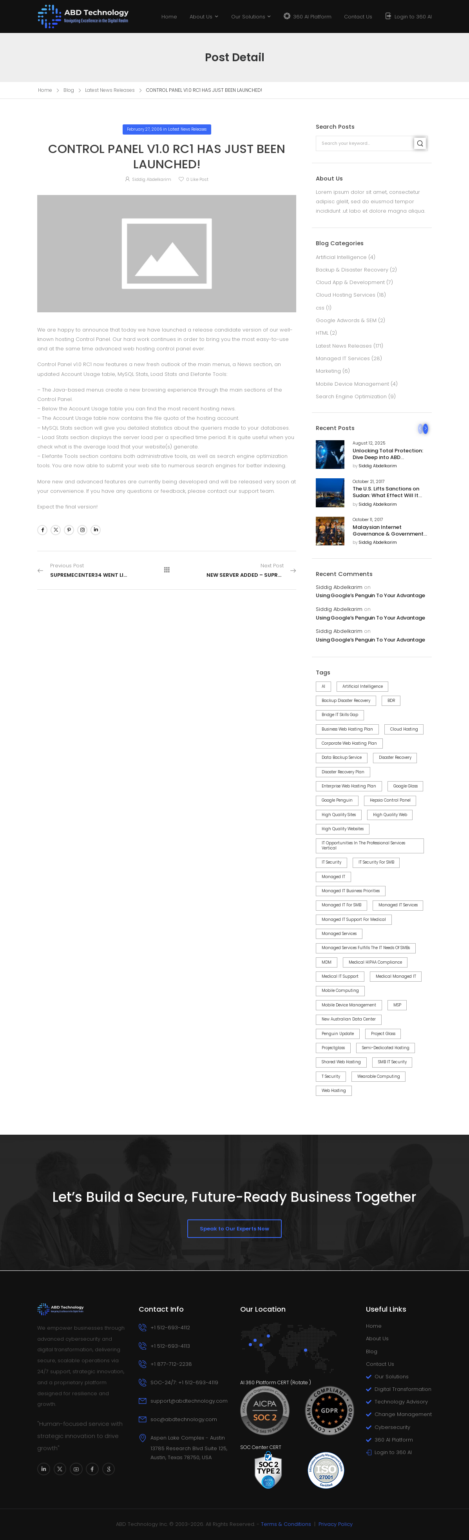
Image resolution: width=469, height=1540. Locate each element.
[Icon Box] (183, 1448)
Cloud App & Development (350, 282)
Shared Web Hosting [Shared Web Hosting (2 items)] (341, 1061)
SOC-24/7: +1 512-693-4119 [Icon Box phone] (184, 1382)
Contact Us (358, 16)
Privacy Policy (336, 1524)
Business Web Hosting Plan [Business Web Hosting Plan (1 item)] (347, 729)
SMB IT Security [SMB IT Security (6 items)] (392, 1061)
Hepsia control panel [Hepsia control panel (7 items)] (390, 800)
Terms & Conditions (286, 1524)
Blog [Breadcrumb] (68, 90)
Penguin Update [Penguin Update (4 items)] (338, 1033)
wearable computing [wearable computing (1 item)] (378, 1076)
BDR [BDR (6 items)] (391, 700)
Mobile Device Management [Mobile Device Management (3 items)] (349, 1005)
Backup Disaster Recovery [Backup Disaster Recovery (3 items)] (346, 700)
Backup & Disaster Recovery (352, 269)
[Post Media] (330, 454)
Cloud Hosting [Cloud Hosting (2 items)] (404, 729)
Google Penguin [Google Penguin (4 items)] (337, 800)
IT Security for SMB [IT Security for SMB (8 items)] (376, 862)
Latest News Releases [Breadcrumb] (110, 90)
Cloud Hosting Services (345, 295)
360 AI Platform (312, 16)
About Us (201, 16)
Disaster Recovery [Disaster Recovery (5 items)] (395, 757)
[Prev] (420, 429)
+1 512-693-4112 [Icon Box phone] (170, 1327)
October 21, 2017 (369, 482)
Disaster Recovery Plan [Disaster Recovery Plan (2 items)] (343, 772)
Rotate (300, 1382)
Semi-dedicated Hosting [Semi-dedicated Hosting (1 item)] (385, 1047)
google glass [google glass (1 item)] (405, 786)
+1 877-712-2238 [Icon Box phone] (171, 1364)
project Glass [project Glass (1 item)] (383, 1033)
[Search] (420, 143)
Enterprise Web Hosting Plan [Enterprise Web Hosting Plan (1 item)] (349, 786)
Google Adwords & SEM (346, 320)
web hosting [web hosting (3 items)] (334, 1090)
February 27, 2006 (144, 129)
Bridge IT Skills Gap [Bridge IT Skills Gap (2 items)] (340, 714)
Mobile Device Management (352, 384)
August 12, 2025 (369, 443)
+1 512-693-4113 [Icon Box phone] (170, 1346)
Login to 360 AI (413, 16)
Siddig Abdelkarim (378, 466)
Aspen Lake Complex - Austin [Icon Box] (187, 1438)
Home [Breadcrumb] (45, 90)
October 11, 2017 (368, 520)
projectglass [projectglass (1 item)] (333, 1047)
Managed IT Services (343, 358)
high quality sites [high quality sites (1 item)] (339, 814)
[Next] (425, 429)
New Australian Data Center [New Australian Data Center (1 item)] (349, 1019)
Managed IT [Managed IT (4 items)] (333, 876)
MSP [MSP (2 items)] (397, 1005)
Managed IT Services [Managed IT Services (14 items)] (398, 905)
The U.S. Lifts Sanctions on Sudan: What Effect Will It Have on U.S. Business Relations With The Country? (389, 498)
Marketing (328, 371)
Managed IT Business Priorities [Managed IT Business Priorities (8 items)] (351, 890)
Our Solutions (248, 16)
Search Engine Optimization (351, 396)
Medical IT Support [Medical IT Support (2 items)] (340, 976)
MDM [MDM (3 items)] (326, 962)
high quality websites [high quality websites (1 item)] (343, 828)
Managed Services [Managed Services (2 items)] (339, 933)
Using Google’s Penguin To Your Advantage (370, 595)
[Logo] (83, 16)
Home (169, 16)
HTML (322, 333)
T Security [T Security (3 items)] (331, 1076)
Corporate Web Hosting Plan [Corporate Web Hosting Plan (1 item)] (349, 743)
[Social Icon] (42, 530)
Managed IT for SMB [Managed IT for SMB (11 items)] (341, 905)
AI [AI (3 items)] (323, 686)
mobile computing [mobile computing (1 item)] (340, 990)
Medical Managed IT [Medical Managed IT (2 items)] (396, 976)
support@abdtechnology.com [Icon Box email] (189, 1401)
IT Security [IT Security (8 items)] (331, 862)
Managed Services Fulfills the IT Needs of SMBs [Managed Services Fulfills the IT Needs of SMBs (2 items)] (366, 947)
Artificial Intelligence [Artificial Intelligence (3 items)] (362, 686)
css (320, 308)
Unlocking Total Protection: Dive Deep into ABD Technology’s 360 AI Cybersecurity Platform (388, 460)
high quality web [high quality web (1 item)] (390, 814)
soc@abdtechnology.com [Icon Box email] (183, 1419)
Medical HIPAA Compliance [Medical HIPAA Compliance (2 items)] (375, 962)
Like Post (197, 179)
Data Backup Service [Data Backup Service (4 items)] (342, 757)
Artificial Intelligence (341, 257)
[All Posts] (167, 570)
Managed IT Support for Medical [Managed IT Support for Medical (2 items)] (354, 919)
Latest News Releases (344, 346)
